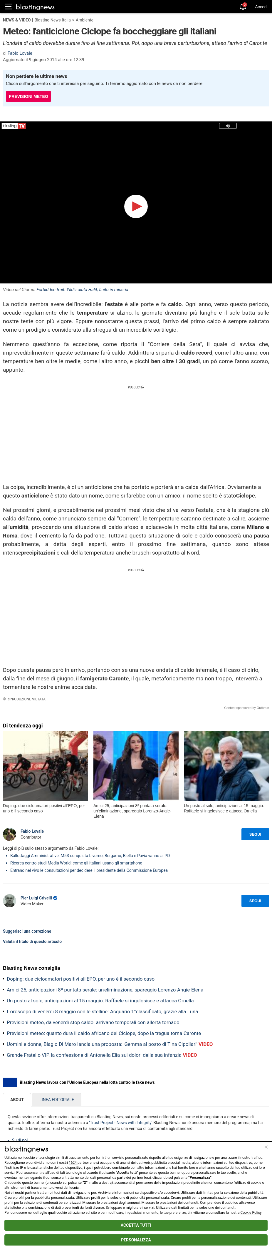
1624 (73, 1163)
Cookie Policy (251, 1213)
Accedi (261, 6)
